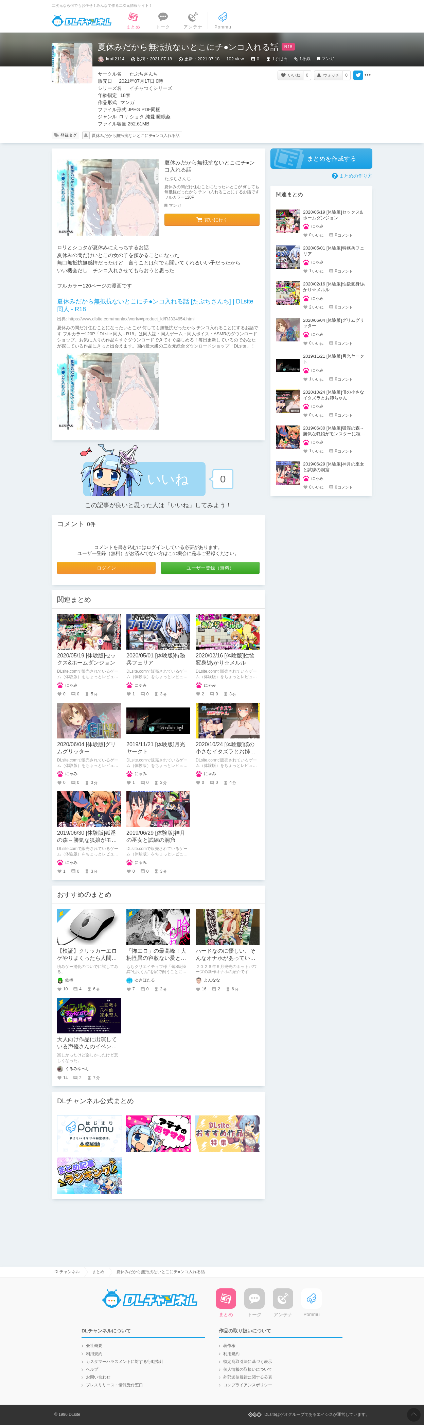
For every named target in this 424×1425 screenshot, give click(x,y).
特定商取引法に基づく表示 (247, 1361)
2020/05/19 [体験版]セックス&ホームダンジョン (333, 215)
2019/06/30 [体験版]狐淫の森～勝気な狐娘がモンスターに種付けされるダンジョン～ (334, 433)
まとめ (98, 1271)
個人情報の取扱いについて (247, 1369)
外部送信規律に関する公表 (247, 1377)
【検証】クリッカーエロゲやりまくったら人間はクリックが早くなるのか (87, 958)
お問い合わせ (98, 1377)
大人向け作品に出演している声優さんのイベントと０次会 (87, 1046)
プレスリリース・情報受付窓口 (114, 1385)
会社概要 (94, 1345)
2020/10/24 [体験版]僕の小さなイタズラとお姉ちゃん (225, 751)
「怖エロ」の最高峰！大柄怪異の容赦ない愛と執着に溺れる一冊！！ (156, 958)
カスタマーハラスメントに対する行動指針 (124, 1361)
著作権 (229, 1345)
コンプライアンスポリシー (247, 1385)
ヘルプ (92, 1369)
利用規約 (94, 1353)
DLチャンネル (81, 20)
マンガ (328, 58)
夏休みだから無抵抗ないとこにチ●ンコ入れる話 (136, 135)
